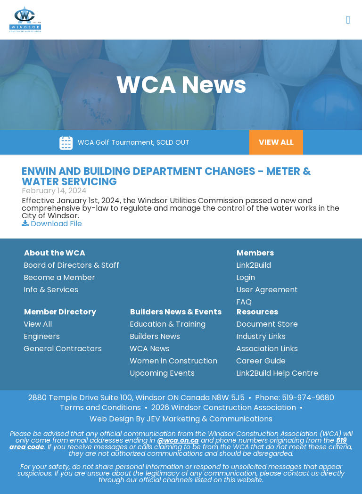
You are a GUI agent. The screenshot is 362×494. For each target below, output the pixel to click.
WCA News (150, 348)
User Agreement (267, 289)
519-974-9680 (308, 397)
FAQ (244, 301)
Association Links (267, 348)
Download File (52, 223)
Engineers (42, 336)
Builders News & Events (176, 311)
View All (38, 324)
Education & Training (168, 324)
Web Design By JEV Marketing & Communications (181, 419)
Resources (257, 311)
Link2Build (253, 265)
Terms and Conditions (100, 408)
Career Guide (261, 360)
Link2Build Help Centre (277, 373)
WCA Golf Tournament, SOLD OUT (133, 142)
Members (255, 252)
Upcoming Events (162, 373)
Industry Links (261, 336)
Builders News (155, 336)
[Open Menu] (348, 20)
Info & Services (51, 289)
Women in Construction (173, 360)
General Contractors (63, 348)
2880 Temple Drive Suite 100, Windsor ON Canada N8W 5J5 (136, 398)
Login (245, 277)
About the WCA (54, 252)
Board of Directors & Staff (71, 265)
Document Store (267, 324)
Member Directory (60, 311)
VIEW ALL (276, 142)
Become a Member (59, 277)
